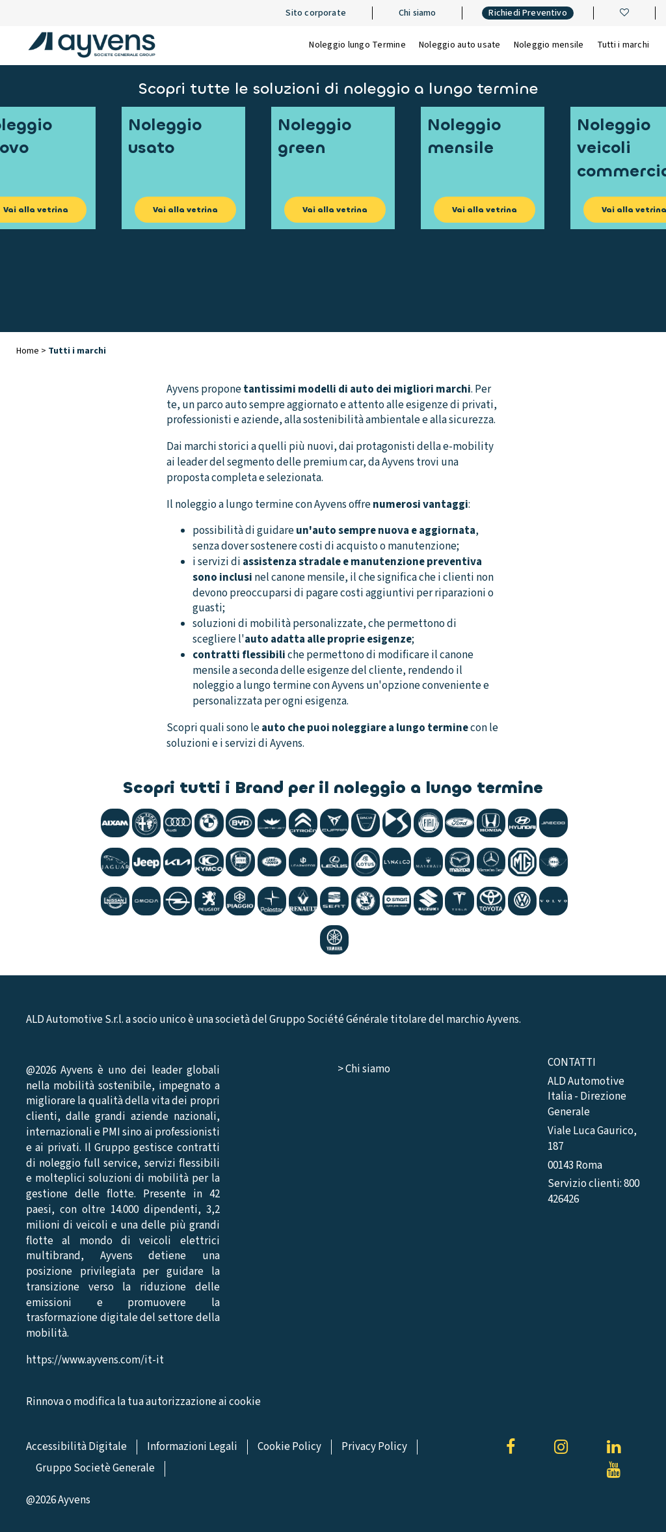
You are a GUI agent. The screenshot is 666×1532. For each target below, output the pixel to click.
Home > (32, 350)
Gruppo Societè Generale (95, 1468)
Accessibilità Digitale (76, 1447)
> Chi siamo (364, 1069)
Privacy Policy (374, 1447)
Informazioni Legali (192, 1447)
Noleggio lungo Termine (357, 44)
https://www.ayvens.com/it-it (95, 1360)
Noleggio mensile (549, 44)
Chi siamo (417, 13)
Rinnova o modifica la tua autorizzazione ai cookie (143, 1402)
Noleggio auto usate (460, 44)
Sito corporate (315, 13)
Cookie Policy (289, 1447)
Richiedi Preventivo (527, 13)
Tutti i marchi (623, 44)
